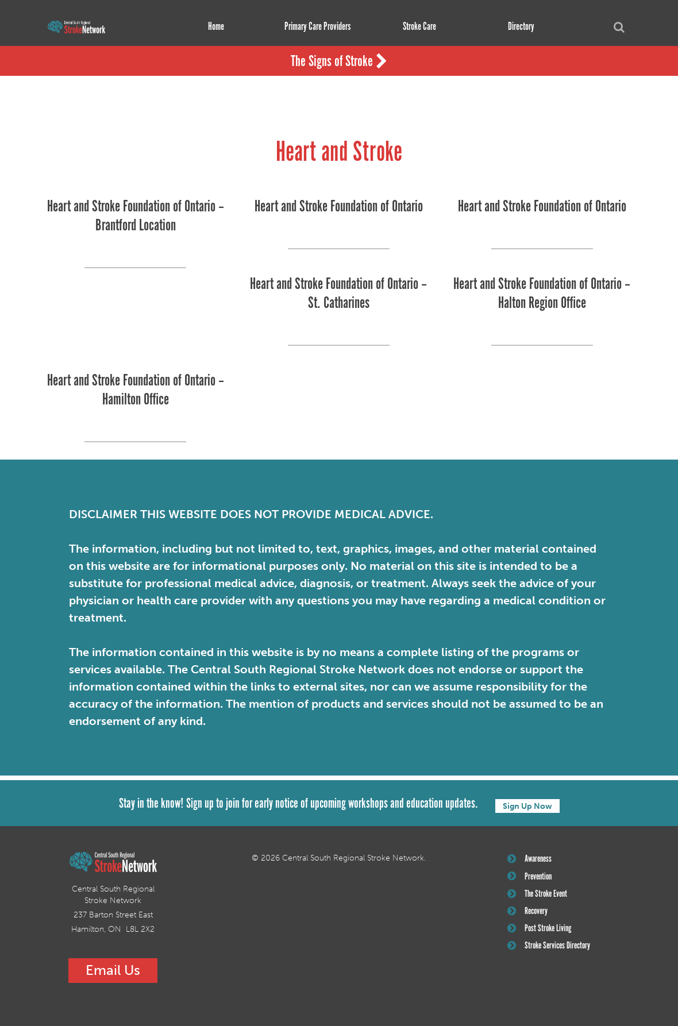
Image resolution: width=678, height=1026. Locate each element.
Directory (517, 27)
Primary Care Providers (313, 27)
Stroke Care (415, 27)
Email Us (113, 969)
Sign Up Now (527, 803)
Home (212, 27)
